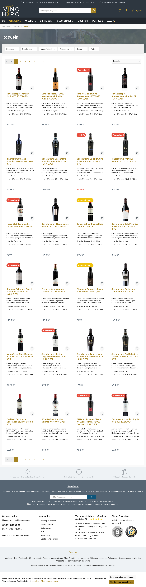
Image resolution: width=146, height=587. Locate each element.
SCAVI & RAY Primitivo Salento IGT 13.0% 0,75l (53, 420)
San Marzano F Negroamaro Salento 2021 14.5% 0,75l (55, 225)
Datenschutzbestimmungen (49, 504)
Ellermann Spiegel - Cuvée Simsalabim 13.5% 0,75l (90, 290)
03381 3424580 (11, 525)
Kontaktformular (22, 535)
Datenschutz (46, 528)
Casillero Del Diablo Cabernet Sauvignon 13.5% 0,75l (19, 421)
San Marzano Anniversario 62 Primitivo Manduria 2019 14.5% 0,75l (90, 356)
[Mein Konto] (127, 10)
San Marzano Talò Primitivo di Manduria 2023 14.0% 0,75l (125, 226)
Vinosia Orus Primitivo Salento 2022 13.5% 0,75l (124, 160)
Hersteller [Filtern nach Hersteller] (12, 49)
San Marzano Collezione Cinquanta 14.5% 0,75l (123, 290)
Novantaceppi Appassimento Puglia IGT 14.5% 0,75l (124, 96)
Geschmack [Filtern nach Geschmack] (29, 49)
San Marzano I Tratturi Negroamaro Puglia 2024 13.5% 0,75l (54, 356)
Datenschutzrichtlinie (85, 501)
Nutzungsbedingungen (105, 501)
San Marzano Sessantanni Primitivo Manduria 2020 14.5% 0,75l (54, 161)
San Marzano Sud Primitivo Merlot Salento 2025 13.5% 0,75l (125, 356)
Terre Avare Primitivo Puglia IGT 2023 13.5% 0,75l (125, 420)
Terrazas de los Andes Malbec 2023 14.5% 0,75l (54, 290)
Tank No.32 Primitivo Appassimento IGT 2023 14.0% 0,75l (88, 96)
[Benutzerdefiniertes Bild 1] (131, 531)
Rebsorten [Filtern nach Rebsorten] (66, 49)
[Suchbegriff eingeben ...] (65, 10)
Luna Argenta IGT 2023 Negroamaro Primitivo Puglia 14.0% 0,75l (53, 96)
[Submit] (91, 497)
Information (44, 516)
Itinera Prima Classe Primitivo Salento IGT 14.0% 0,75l (19, 161)
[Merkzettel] (120, 10)
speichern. (36, 581)
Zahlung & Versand (48, 521)
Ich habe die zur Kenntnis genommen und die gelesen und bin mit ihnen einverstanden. (74, 504)
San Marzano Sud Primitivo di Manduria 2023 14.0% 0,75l (90, 161)
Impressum (45, 535)
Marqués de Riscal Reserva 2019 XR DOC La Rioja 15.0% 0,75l (20, 356)
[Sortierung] (126, 61)
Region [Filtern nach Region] (81, 49)
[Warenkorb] (137, 10)
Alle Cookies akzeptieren (121, 582)
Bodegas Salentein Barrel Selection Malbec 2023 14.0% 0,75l (19, 291)
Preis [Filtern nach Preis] (94, 49)
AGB (86, 504)
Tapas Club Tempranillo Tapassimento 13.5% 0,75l (19, 225)
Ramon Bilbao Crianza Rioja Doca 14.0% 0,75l (90, 225)
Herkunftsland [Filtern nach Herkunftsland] (47, 49)
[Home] (4, 21)
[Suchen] (93, 10)
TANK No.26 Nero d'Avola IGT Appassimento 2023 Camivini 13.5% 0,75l (89, 421)
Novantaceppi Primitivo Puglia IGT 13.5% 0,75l (17, 95)
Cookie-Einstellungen (49, 539)
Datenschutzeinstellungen (122, 577)
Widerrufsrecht (47, 524)
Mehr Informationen (49, 581)
